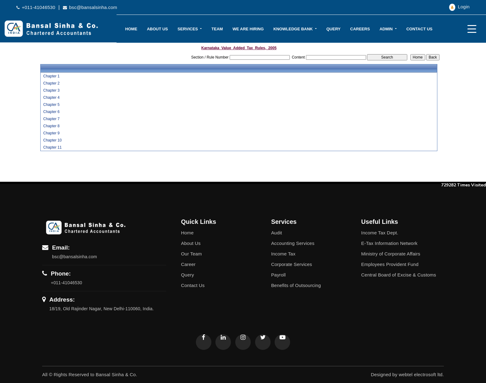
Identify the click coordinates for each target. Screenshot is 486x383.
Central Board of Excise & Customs (398, 274)
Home (131, 29)
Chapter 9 (51, 133)
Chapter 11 (52, 147)
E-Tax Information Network (389, 243)
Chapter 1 (51, 76)
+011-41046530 (35, 7)
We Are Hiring (248, 29)
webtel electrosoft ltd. (421, 374)
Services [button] (188, 29)
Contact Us (419, 29)
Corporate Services (291, 264)
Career (188, 264)
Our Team (191, 253)
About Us (157, 29)
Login (459, 6)
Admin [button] (386, 29)
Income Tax (283, 253)
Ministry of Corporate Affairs (390, 253)
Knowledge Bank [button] (293, 29)
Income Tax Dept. (379, 232)
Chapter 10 (52, 140)
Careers (360, 29)
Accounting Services (293, 243)
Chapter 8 (51, 126)
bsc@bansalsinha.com (90, 7)
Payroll (278, 274)
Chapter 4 (51, 97)
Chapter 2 (51, 83)
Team (217, 29)
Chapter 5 (51, 104)
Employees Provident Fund (389, 264)
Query (333, 29)
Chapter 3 (51, 90)
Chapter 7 (51, 119)
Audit (276, 232)
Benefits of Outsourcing (296, 285)
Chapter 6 (51, 112)
